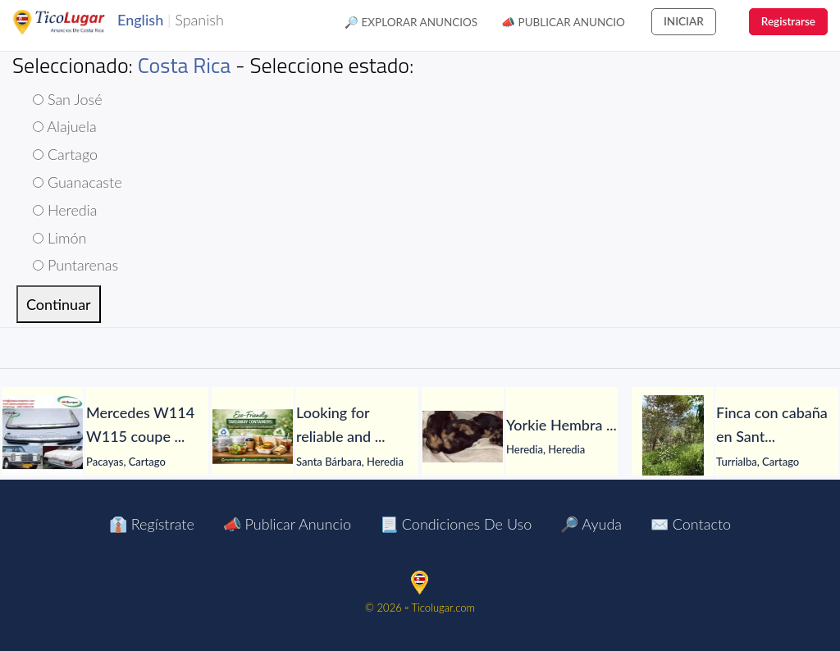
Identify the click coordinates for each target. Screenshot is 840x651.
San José (68, 99)
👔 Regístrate (151, 524)
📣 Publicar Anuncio (563, 22)
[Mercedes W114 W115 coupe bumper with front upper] (42, 436)
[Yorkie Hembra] (462, 436)
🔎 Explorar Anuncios (411, 22)
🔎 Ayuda (591, 524)
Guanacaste (77, 182)
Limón (59, 238)
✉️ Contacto (691, 524)
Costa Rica (184, 65)
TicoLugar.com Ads (76, 22)
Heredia (65, 210)
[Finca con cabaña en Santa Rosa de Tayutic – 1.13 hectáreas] (672, 436)
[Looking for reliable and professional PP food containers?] (252, 436)
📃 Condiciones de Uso (456, 524)
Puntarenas (75, 265)
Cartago (65, 154)
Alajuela (65, 126)
